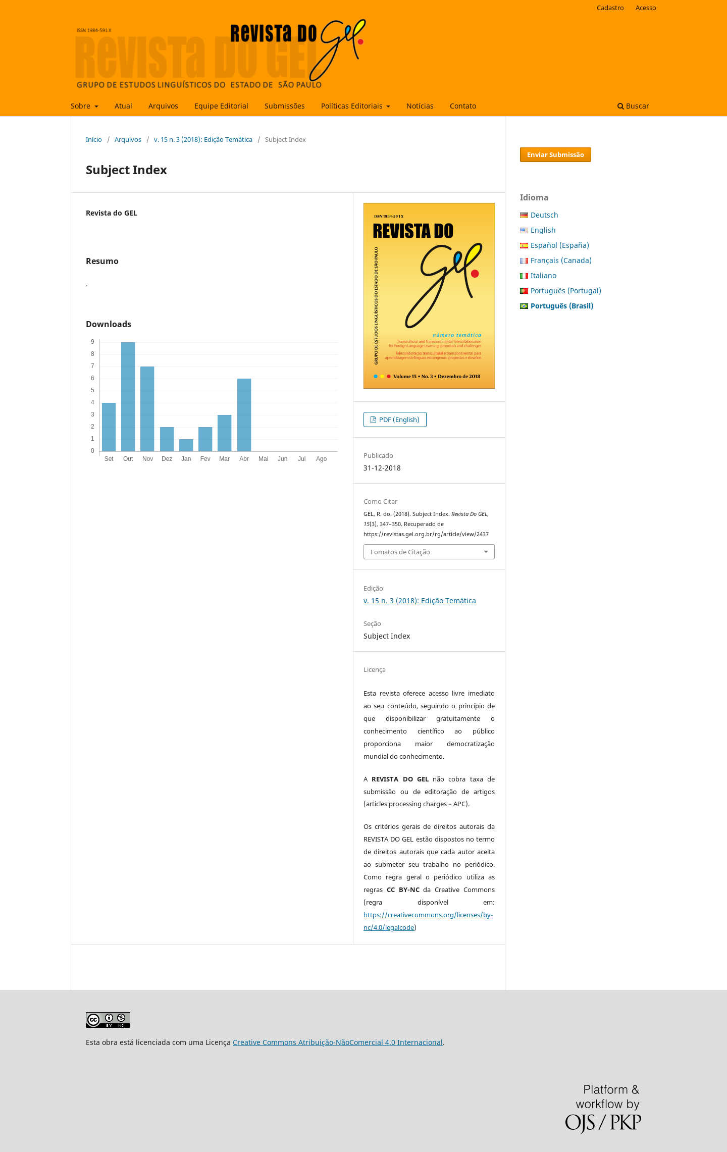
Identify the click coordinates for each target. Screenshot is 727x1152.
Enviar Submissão (555, 154)
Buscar (633, 106)
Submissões (285, 106)
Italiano (543, 275)
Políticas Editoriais (353, 106)
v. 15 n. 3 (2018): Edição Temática (203, 139)
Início (94, 139)
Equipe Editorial (221, 106)
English (543, 230)
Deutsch (544, 215)
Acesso (646, 7)
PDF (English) (399, 419)
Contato (463, 106)
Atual (123, 106)
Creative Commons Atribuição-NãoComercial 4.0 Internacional (338, 1042)
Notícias (420, 106)
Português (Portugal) (566, 290)
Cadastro (610, 7)
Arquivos (163, 106)
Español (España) (560, 245)
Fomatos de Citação (400, 551)
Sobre (81, 106)
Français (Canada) (561, 260)
